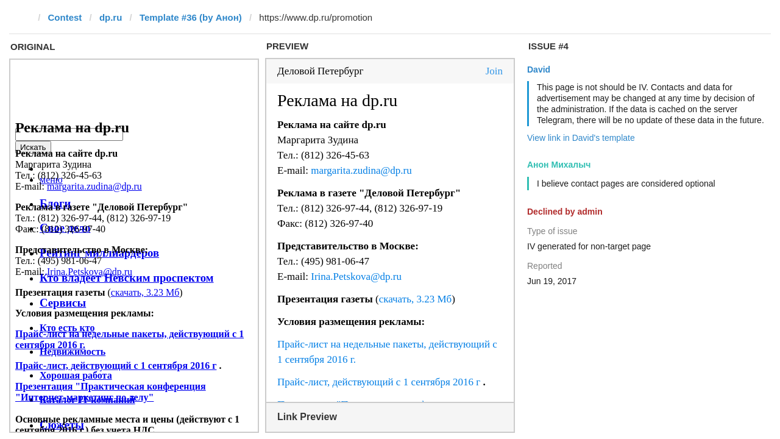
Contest (65, 17)
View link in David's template (581, 138)
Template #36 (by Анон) (191, 17)
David (538, 69)
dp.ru (110, 17)
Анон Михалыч (558, 165)
